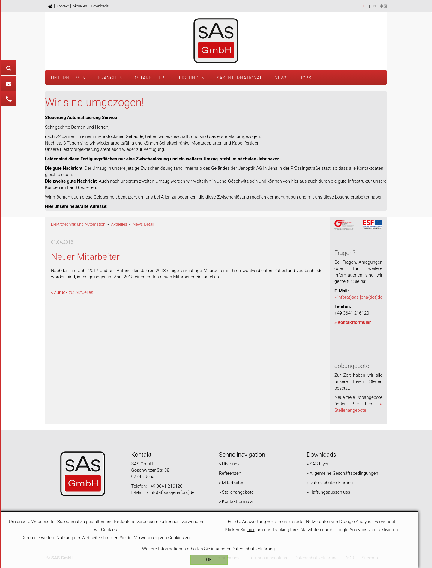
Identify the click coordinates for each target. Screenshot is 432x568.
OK (216, 559)
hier (261, 529)
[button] (190, 77)
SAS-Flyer (319, 464)
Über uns (231, 464)
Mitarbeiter (232, 482)
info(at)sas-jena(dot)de (360, 297)
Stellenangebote (238, 492)
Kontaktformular (354, 322)
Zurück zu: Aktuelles (73, 292)
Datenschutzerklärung (331, 482)
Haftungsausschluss (330, 492)
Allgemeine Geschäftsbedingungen (344, 473)
